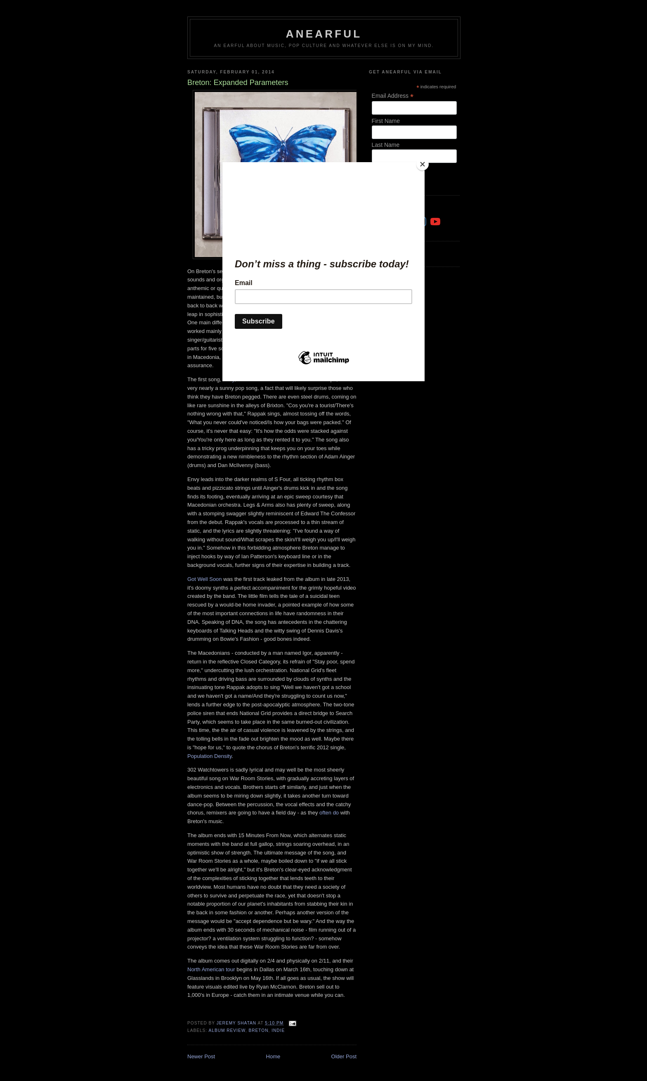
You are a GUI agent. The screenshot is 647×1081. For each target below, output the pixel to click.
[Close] (422, 164)
